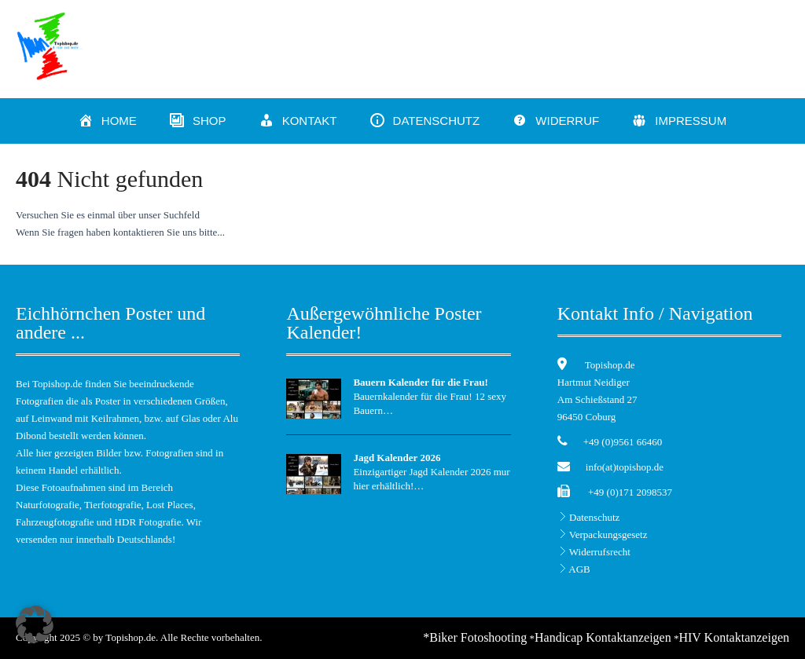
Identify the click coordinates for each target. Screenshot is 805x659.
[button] (34, 624)
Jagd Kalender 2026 (396, 457)
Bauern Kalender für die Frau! (420, 382)
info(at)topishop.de (624, 467)
